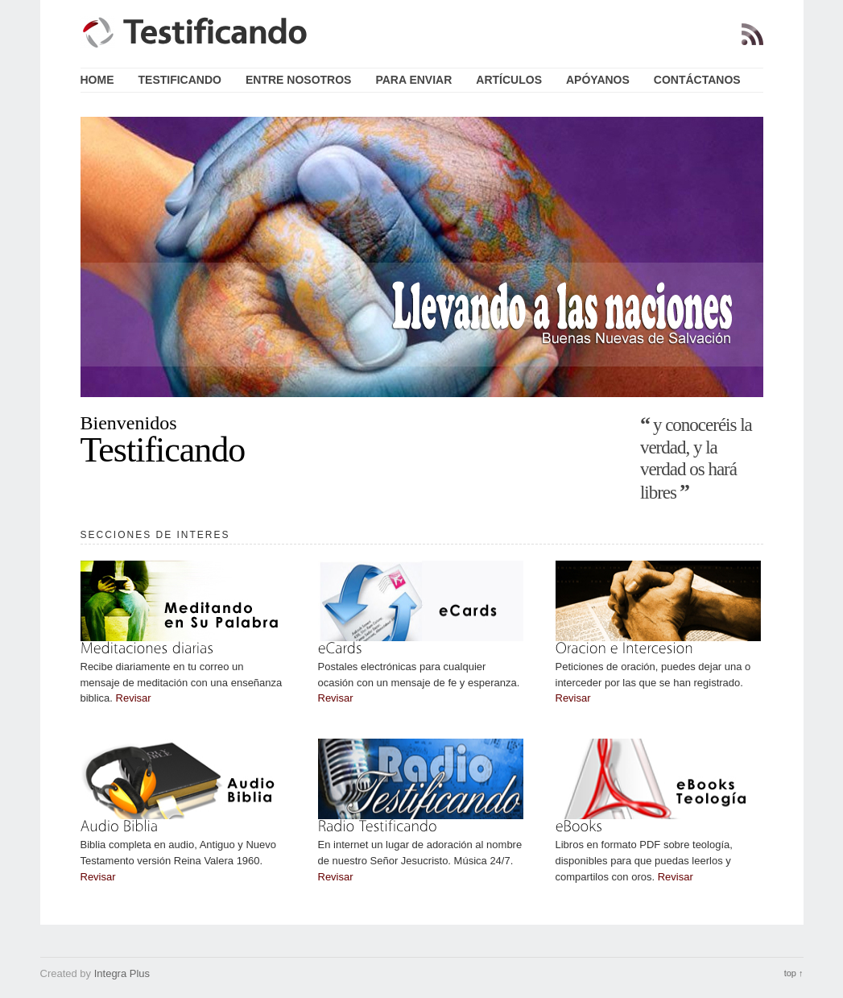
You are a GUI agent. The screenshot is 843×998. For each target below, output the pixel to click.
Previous (64, 256)
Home (97, 79)
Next (779, 256)
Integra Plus (122, 973)
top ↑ (794, 973)
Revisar (133, 698)
